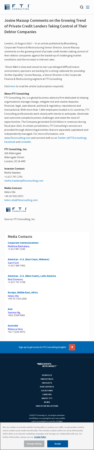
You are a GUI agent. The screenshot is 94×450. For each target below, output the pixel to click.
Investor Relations (47, 406)
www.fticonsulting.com (17, 138)
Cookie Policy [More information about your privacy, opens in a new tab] (40, 437)
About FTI (47, 398)
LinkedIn (26, 142)
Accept (58, 443)
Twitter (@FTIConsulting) (72, 138)
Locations (47, 390)
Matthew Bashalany (18, 246)
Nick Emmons (15, 279)
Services (47, 375)
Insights (47, 383)
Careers (47, 394)
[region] (47, 436)
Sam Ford (13, 263)
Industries (47, 379)
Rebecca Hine (15, 329)
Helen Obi (13, 296)
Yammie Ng (14, 312)
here (13, 86)
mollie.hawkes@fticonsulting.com (23, 180)
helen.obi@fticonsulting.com (21, 200)
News (47, 402)
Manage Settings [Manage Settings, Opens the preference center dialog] (34, 443)
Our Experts (47, 386)
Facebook (9, 142)
